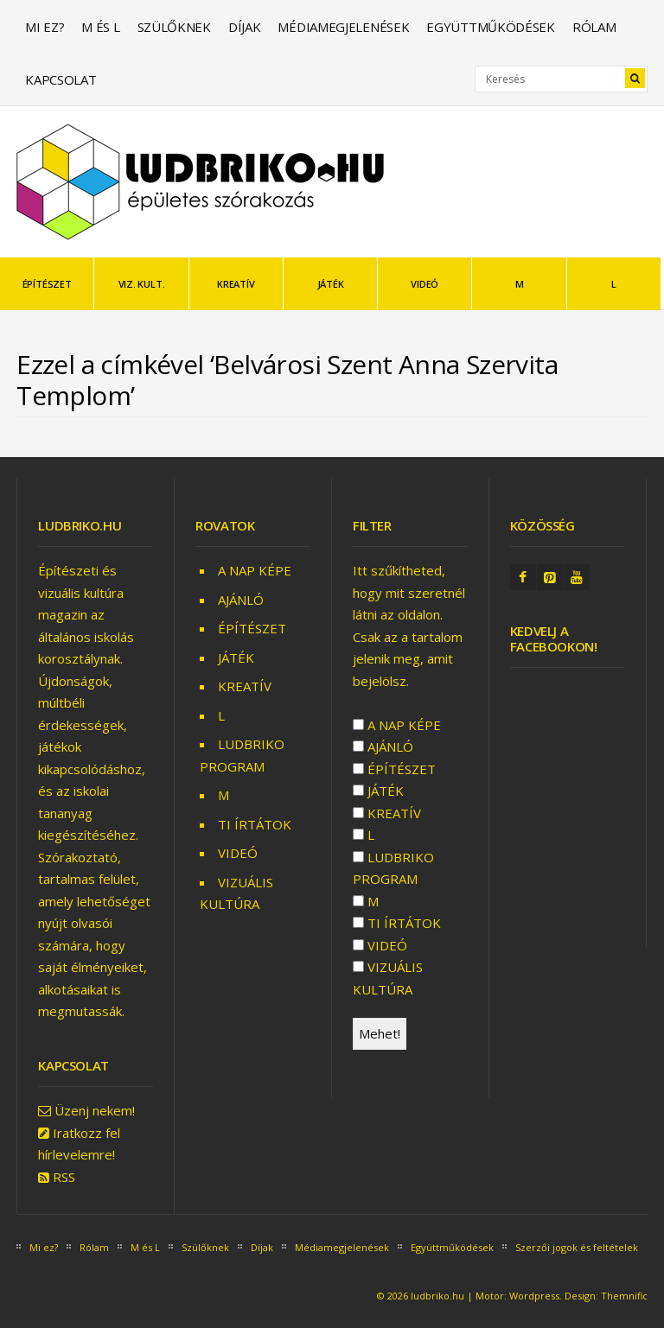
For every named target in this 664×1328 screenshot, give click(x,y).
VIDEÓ (424, 283)
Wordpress (534, 1295)
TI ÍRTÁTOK (254, 824)
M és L (100, 26)
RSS (64, 1176)
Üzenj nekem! (94, 1110)
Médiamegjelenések (343, 26)
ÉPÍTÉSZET (47, 283)
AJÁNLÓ (241, 599)
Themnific (624, 1295)
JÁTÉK (330, 283)
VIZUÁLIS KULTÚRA (388, 978)
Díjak (244, 26)
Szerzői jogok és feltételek (576, 1247)
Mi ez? (44, 26)
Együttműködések (490, 26)
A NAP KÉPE (254, 570)
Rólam (594, 26)
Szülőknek (174, 26)
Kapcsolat (60, 79)
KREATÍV (235, 283)
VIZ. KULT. (141, 283)
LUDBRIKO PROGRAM (393, 868)
